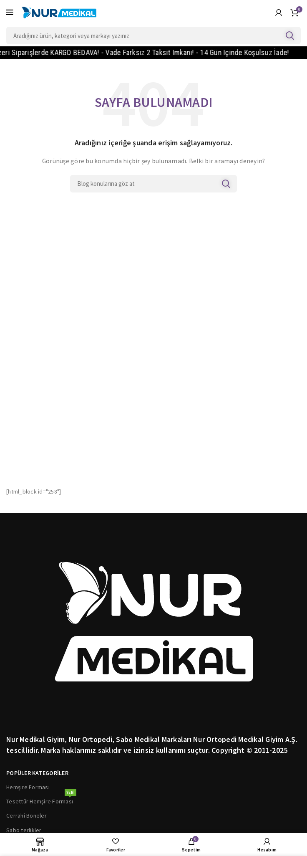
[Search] (153, 35)
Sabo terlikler (24, 830)
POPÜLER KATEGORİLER (37, 773)
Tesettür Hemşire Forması (41, 799)
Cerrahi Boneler (26, 815)
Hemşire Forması (28, 787)
